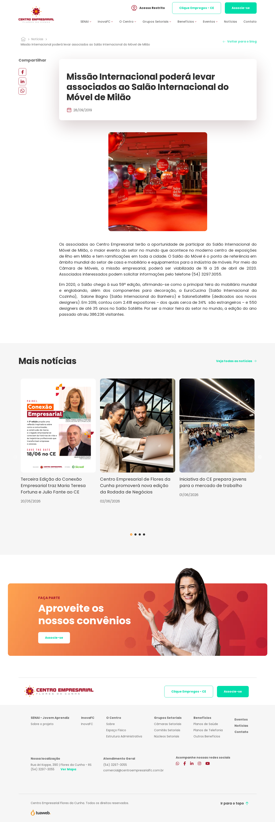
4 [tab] (144, 534)
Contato (250, 22)
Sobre (110, 724)
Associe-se (241, 8)
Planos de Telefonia (208, 730)
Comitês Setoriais (167, 730)
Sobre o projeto (42, 724)
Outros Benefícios (207, 736)
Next (260, 457)
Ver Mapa (68, 769)
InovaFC (87, 724)
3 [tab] (140, 534)
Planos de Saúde (206, 724)
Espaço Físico (116, 730)
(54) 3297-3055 (42, 769)
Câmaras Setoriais (167, 724)
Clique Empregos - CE (196, 8)
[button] (89, 22)
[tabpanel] (58, 441)
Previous (15, 457)
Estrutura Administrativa (124, 736)
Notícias (230, 22)
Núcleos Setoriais (166, 736)
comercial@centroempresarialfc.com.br (133, 770)
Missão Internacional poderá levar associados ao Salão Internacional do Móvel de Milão (85, 44)
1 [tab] (131, 534)
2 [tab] (135, 534)
